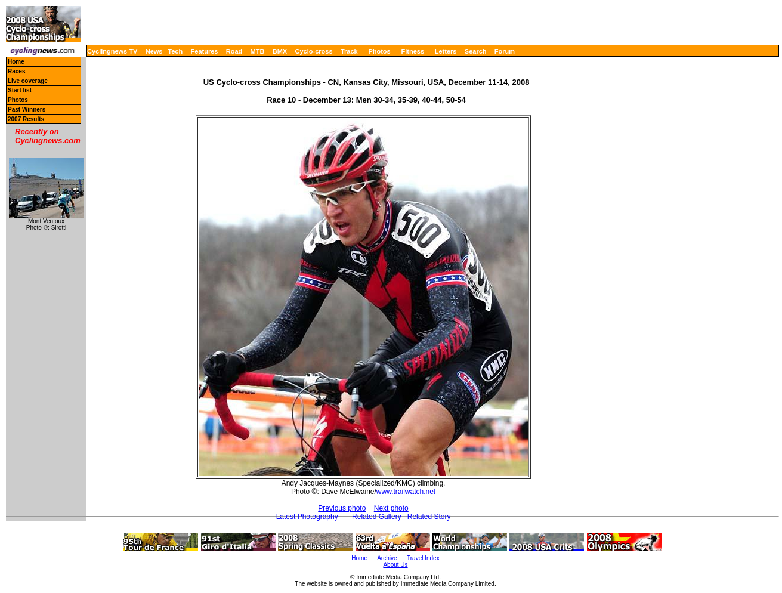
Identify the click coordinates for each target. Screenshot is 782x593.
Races (16, 71)
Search (476, 51)
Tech (175, 51)
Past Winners (26, 109)
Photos (379, 51)
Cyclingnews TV (112, 51)
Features (204, 51)
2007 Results (26, 119)
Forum (504, 51)
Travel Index (423, 558)
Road (234, 51)
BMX (280, 51)
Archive (387, 558)
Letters (446, 51)
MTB (258, 51)
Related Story (429, 516)
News (154, 51)
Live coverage (28, 81)
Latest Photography (307, 516)
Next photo (391, 508)
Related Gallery (376, 516)
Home (16, 61)
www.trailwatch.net (405, 491)
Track (349, 51)
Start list (20, 90)
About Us (395, 564)
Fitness (412, 51)
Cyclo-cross (314, 51)
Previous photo (342, 508)
